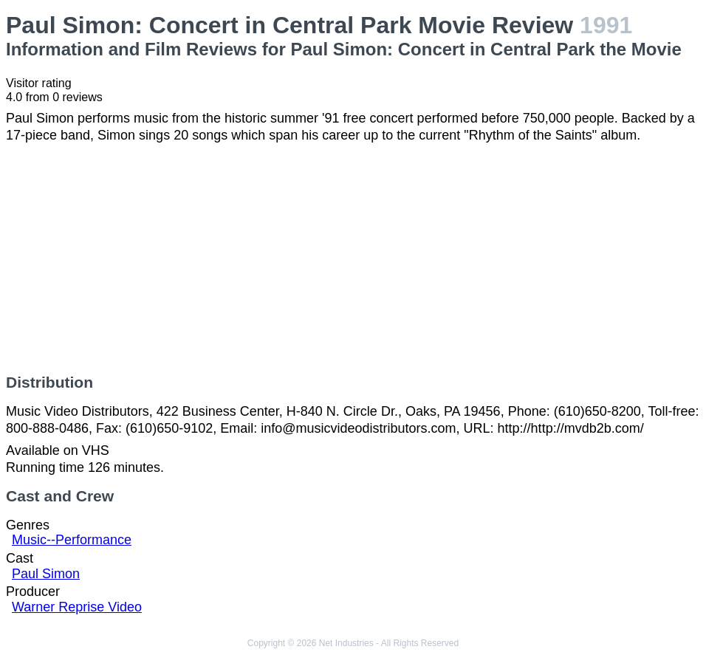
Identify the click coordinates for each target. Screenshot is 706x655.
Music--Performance (71, 539)
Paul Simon (46, 573)
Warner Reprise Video (77, 607)
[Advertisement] (353, 258)
